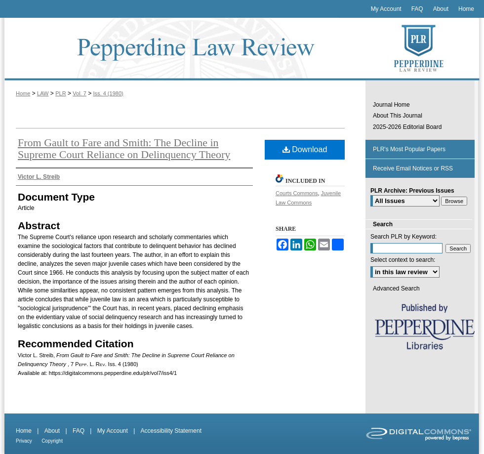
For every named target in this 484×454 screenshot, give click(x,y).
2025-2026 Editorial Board (407, 127)
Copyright (52, 441)
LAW (42, 93)
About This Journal (397, 115)
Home (23, 93)
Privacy (24, 441)
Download (304, 149)
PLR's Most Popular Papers (409, 149)
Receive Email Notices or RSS (413, 168)
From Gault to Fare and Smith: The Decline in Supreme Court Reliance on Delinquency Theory (124, 148)
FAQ (78, 430)
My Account (112, 430)
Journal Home (391, 104)
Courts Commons (297, 193)
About (52, 430)
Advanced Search (396, 288)
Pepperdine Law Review (182, 49)
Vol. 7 (79, 93)
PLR (60, 93)
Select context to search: (402, 259)
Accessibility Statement (171, 430)
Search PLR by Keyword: (403, 236)
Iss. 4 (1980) (108, 93)
